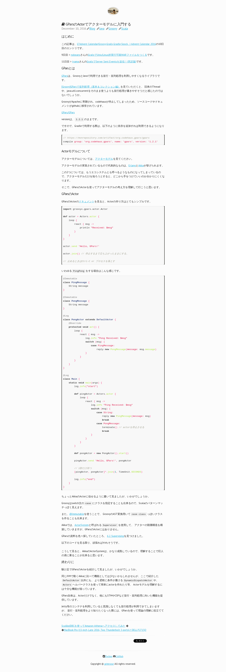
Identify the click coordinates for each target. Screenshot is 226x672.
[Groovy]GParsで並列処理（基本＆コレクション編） (91, 86)
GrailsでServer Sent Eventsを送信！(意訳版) (111, 61)
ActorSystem (82, 524)
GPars (65, 75)
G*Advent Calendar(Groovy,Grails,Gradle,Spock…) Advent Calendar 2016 (116, 44)
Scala (124, 28)
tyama (75, 61)
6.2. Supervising (115, 535)
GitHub (119, 655)
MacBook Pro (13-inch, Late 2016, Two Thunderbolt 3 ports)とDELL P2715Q (105, 629)
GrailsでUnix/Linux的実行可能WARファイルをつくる (117, 54)
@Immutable (76, 513)
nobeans (75, 54)
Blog (92, 28)
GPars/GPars (68, 112)
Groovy (113, 28)
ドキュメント (86, 201)
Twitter (108, 655)
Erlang (132, 165)
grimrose (109, 663)
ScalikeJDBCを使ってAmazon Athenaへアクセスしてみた (93, 625)
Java (101, 28)
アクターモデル (104, 158)
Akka (141, 165)
